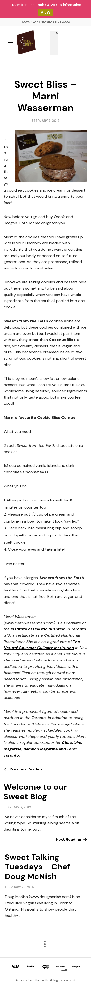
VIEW (45, 12)
